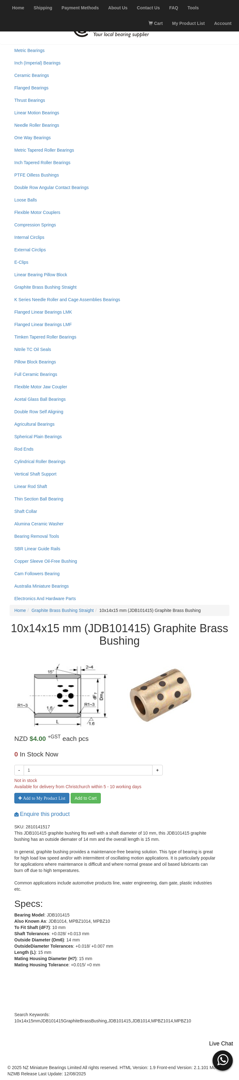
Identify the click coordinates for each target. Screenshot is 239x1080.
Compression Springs (35, 224)
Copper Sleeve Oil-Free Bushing (45, 561)
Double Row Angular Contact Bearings (51, 187)
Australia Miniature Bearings (41, 586)
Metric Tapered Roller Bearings (44, 150)
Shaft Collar (25, 511)
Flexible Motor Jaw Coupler (40, 386)
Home (20, 610)
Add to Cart (86, 798)
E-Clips (21, 262)
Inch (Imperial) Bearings (37, 62)
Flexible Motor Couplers (37, 212)
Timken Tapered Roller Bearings (45, 336)
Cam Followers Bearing (37, 573)
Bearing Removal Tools (36, 536)
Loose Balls (25, 199)
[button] (223, 1059)
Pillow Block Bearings (35, 361)
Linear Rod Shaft (30, 486)
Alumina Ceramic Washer (38, 523)
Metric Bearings (29, 50)
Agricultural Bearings (34, 424)
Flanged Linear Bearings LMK (43, 312)
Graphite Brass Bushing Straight (45, 287)
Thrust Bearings (29, 100)
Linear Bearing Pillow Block (40, 274)
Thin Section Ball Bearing (38, 498)
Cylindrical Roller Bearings (39, 461)
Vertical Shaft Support (35, 473)
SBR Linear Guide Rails (37, 548)
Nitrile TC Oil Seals (32, 349)
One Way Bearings (32, 137)
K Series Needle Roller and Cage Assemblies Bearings (67, 299)
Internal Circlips (29, 237)
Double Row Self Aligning (38, 411)
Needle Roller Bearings (36, 125)
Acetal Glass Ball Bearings (40, 399)
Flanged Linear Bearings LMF (43, 324)
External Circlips (30, 249)
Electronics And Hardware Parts (45, 598)
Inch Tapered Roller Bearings (42, 162)
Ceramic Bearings (31, 75)
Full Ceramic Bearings (35, 374)
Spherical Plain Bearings (38, 436)
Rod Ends (23, 449)
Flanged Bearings (31, 87)
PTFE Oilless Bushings (36, 175)
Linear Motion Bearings (36, 112)
